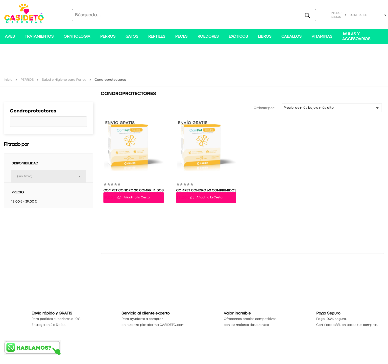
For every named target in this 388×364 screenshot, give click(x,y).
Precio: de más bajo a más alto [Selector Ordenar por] (332, 108)
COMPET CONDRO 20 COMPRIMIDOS (133, 190)
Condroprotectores (33, 111)
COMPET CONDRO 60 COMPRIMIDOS (206, 190)
